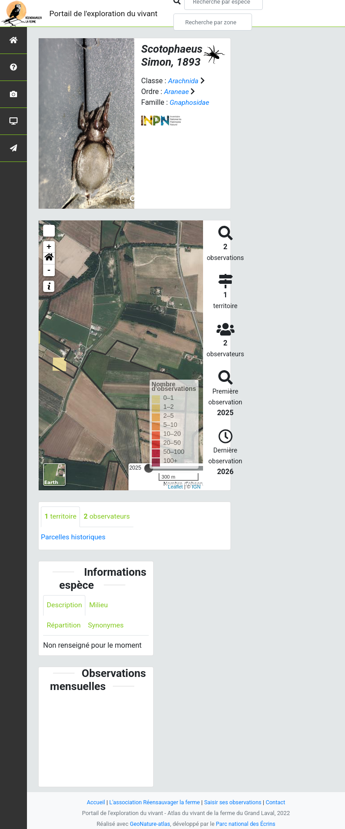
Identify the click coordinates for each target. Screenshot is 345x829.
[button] (49, 258)
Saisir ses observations (234, 802)
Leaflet (175, 486)
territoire (60, 516)
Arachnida (183, 80)
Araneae (177, 91)
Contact (278, 802)
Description (65, 605)
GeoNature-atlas (149, 823)
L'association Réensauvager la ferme (153, 802)
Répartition (64, 626)
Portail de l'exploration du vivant (106, 13)
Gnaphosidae (190, 102)
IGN (196, 486)
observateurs (108, 516)
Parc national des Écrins (246, 823)
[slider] (148, 468)
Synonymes (107, 626)
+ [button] (49, 247)
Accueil (93, 802)
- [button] (49, 270)
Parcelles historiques (74, 537)
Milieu (100, 605)
